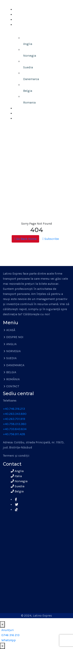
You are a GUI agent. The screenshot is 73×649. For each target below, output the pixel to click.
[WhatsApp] (8, 640)
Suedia (28, 67)
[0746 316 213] (10, 635)
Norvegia (29, 55)
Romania (29, 102)
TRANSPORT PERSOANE (30, 31)
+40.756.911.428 (14, 434)
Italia (16, 476)
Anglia (27, 44)
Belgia (27, 91)
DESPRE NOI (23, 14)
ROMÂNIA (13, 379)
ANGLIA (11, 344)
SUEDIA (11, 358)
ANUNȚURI (22, 19)
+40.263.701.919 (14, 419)
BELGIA (11, 372)
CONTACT (21, 118)
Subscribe (50, 239)
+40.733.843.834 (14, 429)
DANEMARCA (15, 365)
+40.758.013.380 (14, 424)
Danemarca (31, 79)
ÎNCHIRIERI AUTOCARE (30, 113)
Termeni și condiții (16, 455)
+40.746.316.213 (14, 409)
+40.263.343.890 (14, 414)
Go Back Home (25, 239)
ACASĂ (19, 9)
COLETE (20, 108)
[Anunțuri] (7, 630)
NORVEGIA (13, 351)
